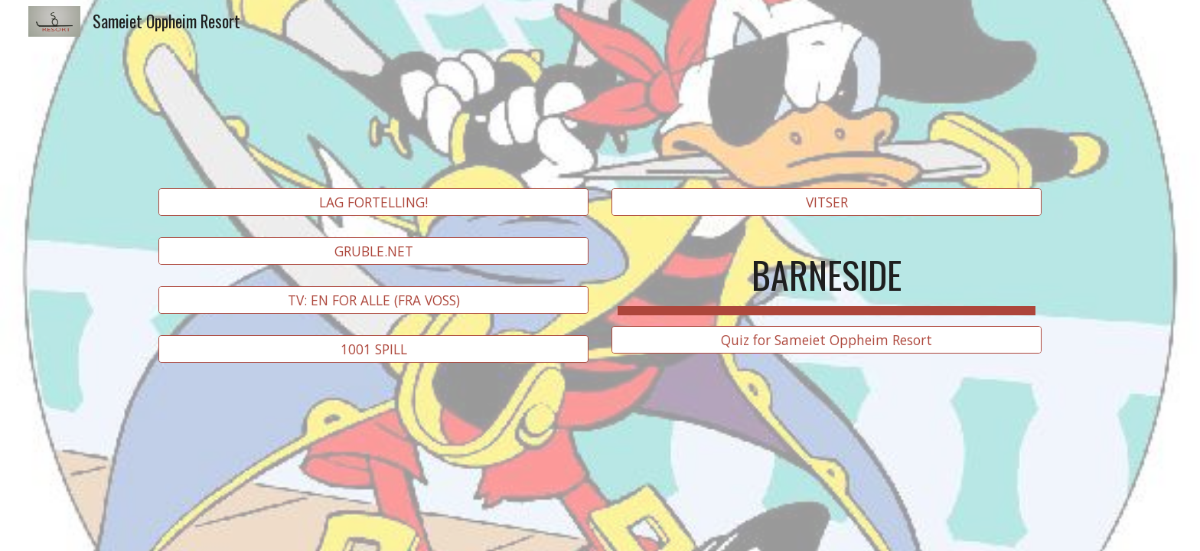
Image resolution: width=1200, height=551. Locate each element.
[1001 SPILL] (373, 349)
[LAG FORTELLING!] (373, 202)
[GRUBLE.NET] (373, 251)
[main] (826, 271)
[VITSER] (826, 202)
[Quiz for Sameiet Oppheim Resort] (826, 340)
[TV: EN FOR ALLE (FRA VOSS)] (373, 300)
